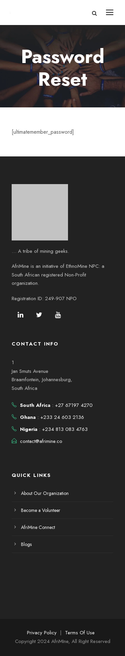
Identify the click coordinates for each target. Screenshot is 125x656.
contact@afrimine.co (41, 441)
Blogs (26, 544)
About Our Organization (45, 493)
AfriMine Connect (38, 527)
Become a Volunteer (40, 510)
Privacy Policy (42, 632)
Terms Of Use (80, 632)
